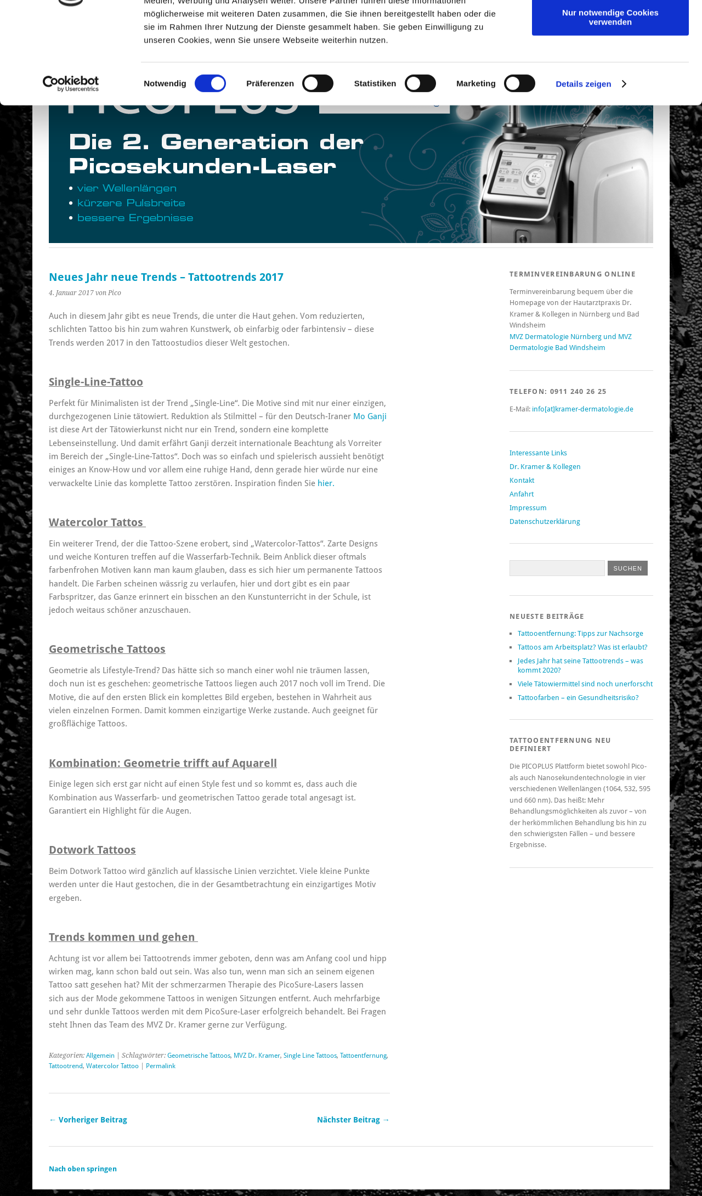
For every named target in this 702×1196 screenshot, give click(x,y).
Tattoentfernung (363, 1055)
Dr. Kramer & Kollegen (545, 466)
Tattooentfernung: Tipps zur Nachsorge (580, 633)
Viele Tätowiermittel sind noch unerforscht (585, 684)
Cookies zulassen (610, 27)
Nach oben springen (83, 1169)
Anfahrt (521, 494)
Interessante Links (538, 453)
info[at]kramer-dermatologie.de (582, 409)
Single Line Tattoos (310, 1055)
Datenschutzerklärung (544, 521)
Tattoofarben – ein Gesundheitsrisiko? (578, 697)
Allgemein (100, 1055)
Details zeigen (583, 163)
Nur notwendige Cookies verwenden (610, 96)
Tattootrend (66, 1066)
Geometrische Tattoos (198, 1055)
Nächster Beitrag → (353, 1119)
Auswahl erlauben (610, 59)
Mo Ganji (370, 416)
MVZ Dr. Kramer (257, 1055)
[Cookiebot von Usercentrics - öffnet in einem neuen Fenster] (71, 163)
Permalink (161, 1066)
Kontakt (521, 480)
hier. (326, 483)
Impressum (528, 508)
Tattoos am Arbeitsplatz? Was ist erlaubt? (583, 647)
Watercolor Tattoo (112, 1066)
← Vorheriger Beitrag (88, 1119)
